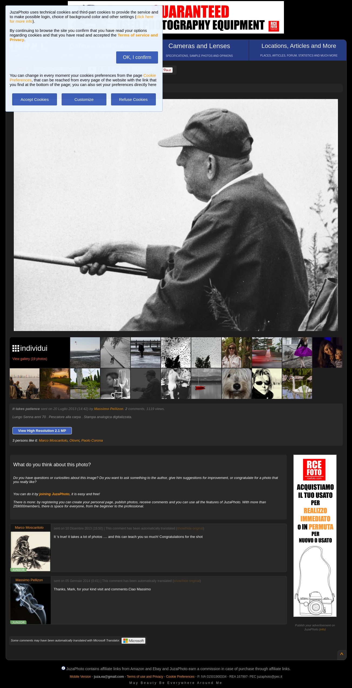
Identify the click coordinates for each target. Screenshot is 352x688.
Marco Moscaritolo (53, 440)
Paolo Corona (92, 440)
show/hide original (190, 528)
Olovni (74, 440)
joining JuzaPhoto (54, 494)
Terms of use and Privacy (145, 677)
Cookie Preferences (180, 677)
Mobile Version (80, 677)
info (322, 629)
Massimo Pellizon (108, 409)
